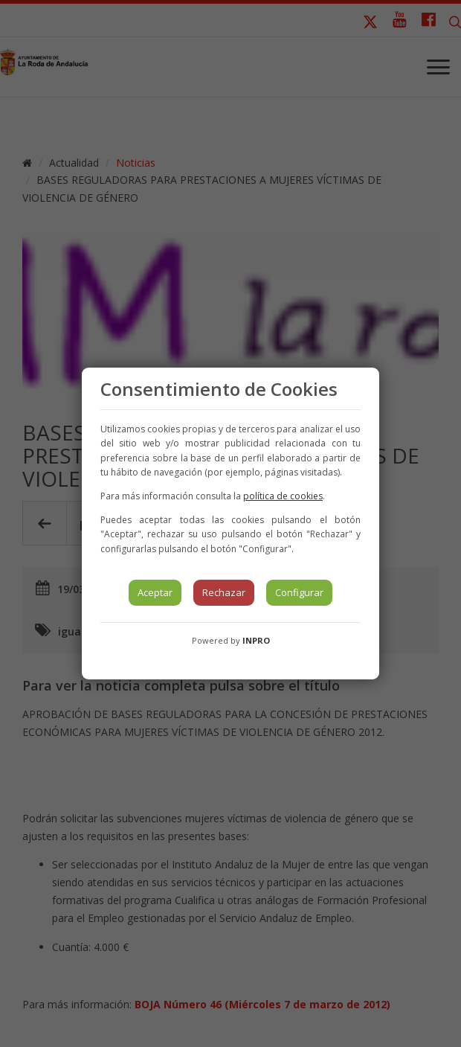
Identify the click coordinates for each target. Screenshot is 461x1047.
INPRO (256, 640)
